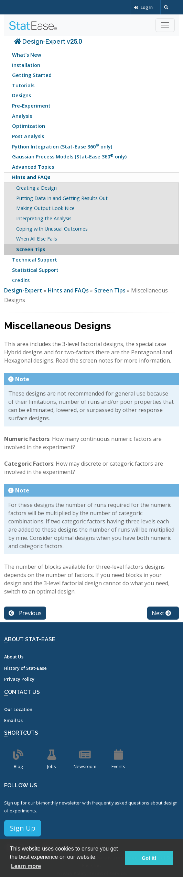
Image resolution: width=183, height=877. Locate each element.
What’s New (26, 55)
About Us (13, 657)
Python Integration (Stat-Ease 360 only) (62, 145)
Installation (26, 65)
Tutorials (23, 85)
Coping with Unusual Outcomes (52, 228)
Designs (21, 95)
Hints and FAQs (31, 177)
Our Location (18, 709)
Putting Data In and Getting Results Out (62, 198)
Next (161, 613)
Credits (21, 280)
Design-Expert (24, 290)
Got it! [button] (149, 858)
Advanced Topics (33, 167)
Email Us (13, 720)
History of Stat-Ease (25, 668)
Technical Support (34, 259)
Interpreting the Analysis (44, 218)
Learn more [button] (26, 866)
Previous (25, 613)
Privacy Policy (19, 679)
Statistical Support (35, 270)
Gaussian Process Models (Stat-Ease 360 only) (69, 156)
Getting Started (32, 75)
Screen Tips (30, 249)
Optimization (28, 126)
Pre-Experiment (31, 105)
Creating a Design (36, 188)
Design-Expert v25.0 (48, 41)
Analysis (22, 116)
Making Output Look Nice (45, 208)
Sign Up (22, 828)
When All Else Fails (36, 238)
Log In (143, 7)
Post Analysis (28, 136)
